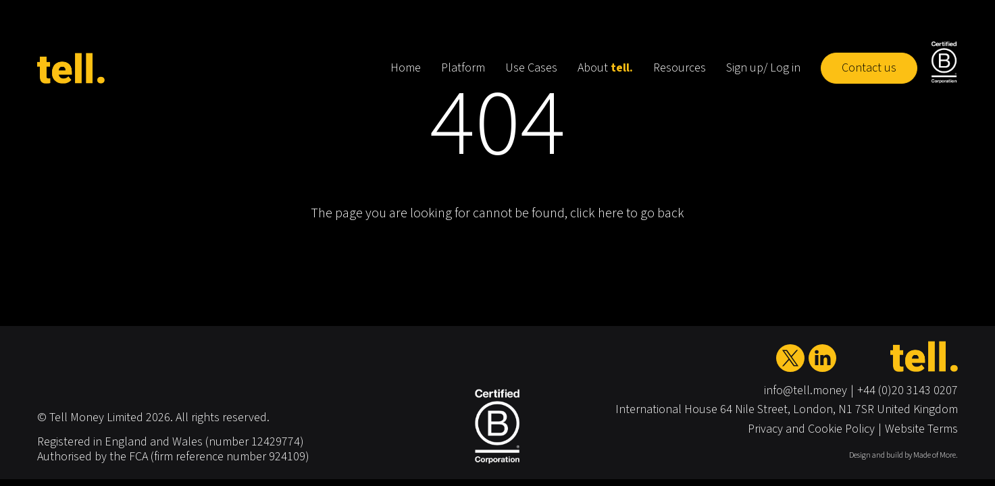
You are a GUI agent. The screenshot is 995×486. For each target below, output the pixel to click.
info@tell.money (805, 390)
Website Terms (921, 429)
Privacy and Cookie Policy (811, 429)
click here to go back (627, 213)
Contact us (869, 67)
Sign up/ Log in (763, 67)
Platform (463, 67)
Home (405, 67)
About (605, 67)
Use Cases (531, 67)
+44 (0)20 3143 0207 (907, 390)
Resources (679, 67)
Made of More (934, 455)
